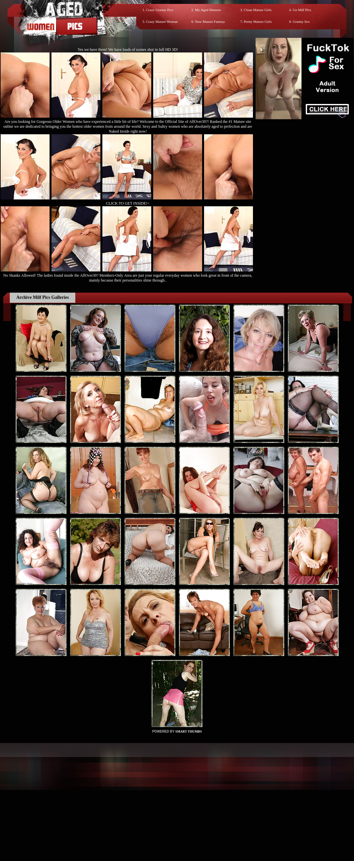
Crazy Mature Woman (162, 21)
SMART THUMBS (188, 731)
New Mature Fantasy (210, 21)
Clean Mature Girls (258, 10)
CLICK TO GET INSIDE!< (128, 203)
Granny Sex (301, 21)
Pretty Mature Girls (258, 21)
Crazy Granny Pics (159, 10)
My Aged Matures (208, 10)
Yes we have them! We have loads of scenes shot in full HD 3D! (128, 49)
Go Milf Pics (302, 10)
